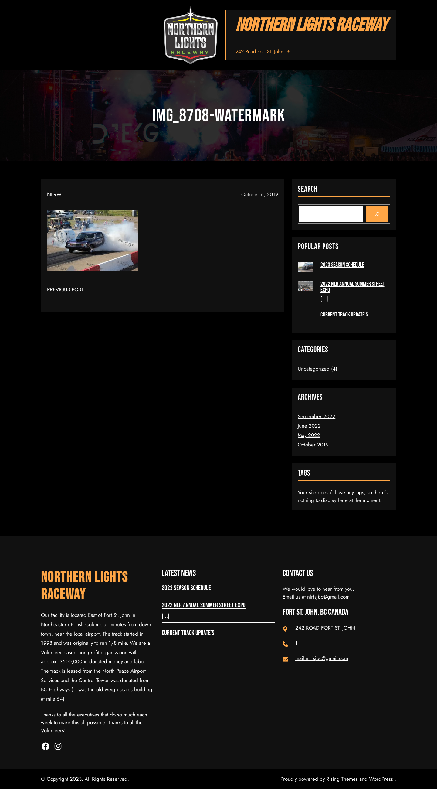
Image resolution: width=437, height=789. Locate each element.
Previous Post (65, 289)
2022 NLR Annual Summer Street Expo (352, 287)
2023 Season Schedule (342, 265)
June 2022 (309, 425)
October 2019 (313, 444)
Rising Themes (342, 779)
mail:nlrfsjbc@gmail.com (321, 658)
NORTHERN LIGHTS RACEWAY (311, 25)
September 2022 (316, 416)
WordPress (381, 779)
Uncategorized (314, 368)
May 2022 (309, 435)
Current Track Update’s (344, 315)
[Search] (377, 214)
